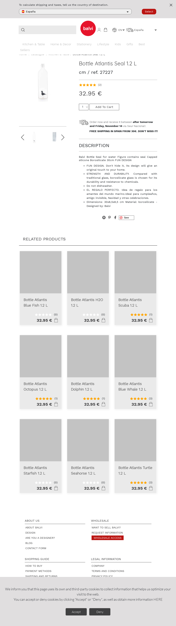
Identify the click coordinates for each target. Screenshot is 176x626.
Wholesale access (107, 537)
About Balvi (33, 527)
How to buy (33, 565)
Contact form (35, 548)
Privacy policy (102, 576)
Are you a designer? (40, 537)
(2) (100, 84)
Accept (76, 612)
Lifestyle (103, 44)
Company (98, 565)
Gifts (129, 44)
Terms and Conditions (108, 571)
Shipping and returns (41, 576)
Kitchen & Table (33, 44)
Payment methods (38, 571)
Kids (118, 44)
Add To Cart (104, 107)
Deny (99, 612)
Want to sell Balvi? (106, 527)
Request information (107, 532)
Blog (28, 543)
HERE (158, 599)
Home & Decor (60, 44)
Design (30, 532)
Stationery (84, 44)
